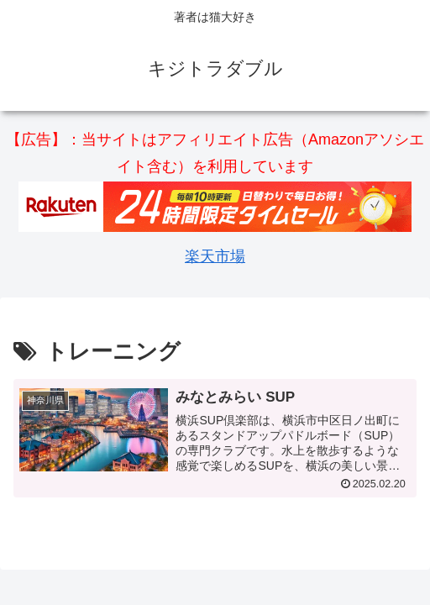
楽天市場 (215, 256)
